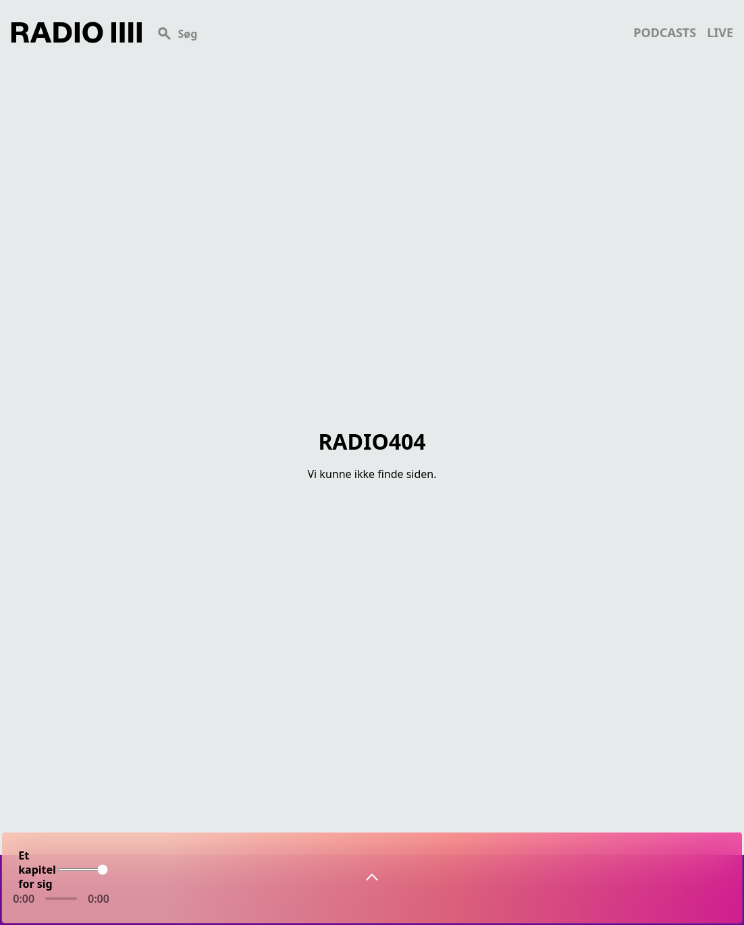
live (720, 32)
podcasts (664, 32)
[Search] (387, 32)
